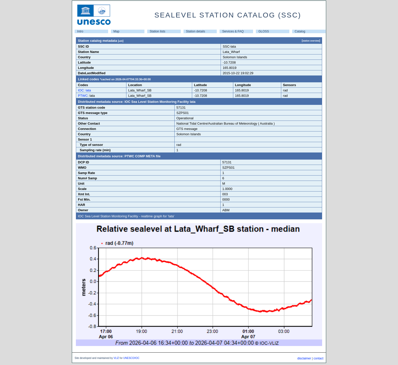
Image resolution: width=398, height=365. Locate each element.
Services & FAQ (233, 31)
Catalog (300, 31)
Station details (195, 31)
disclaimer (304, 358)
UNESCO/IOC (131, 358)
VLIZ (116, 358)
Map (116, 31)
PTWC (83, 96)
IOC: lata (84, 90)
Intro (80, 31)
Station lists (157, 31)
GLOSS (263, 31)
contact (318, 358)
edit (121, 41)
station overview (311, 41)
